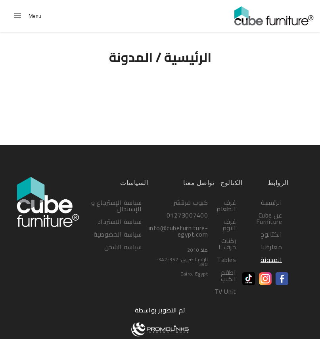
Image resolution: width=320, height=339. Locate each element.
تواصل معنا (198, 183)
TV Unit (225, 291)
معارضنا (271, 247)
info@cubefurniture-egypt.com (178, 231)
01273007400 (187, 215)
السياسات (134, 183)
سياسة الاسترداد (120, 221)
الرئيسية (187, 57)
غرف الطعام (226, 205)
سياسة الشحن (123, 247)
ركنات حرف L (227, 244)
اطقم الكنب (228, 275)
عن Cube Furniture (269, 218)
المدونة (271, 260)
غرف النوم (229, 225)
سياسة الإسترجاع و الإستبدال (116, 205)
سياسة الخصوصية (118, 234)
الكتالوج (271, 234)
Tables (226, 260)
